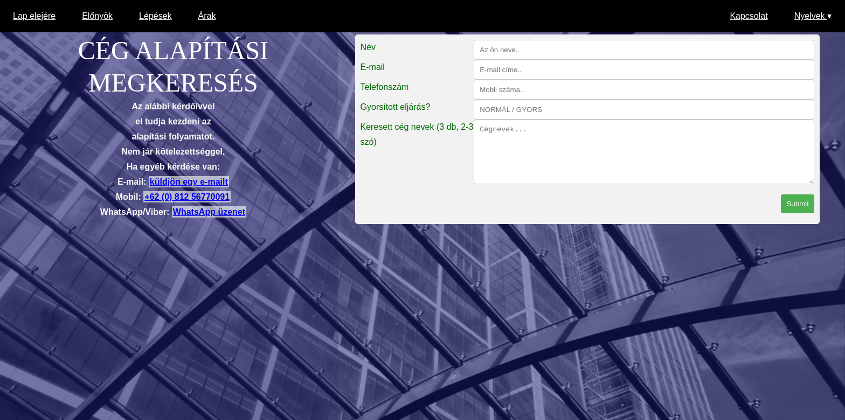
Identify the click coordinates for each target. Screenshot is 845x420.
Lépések (155, 15)
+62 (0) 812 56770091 (187, 196)
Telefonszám (385, 87)
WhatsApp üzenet (209, 211)
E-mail (373, 67)
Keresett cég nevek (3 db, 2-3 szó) (417, 134)
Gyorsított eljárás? (396, 106)
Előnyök (97, 15)
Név (368, 47)
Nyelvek (813, 15)
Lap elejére (34, 15)
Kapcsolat (748, 15)
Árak (207, 15)
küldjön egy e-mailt (189, 181)
